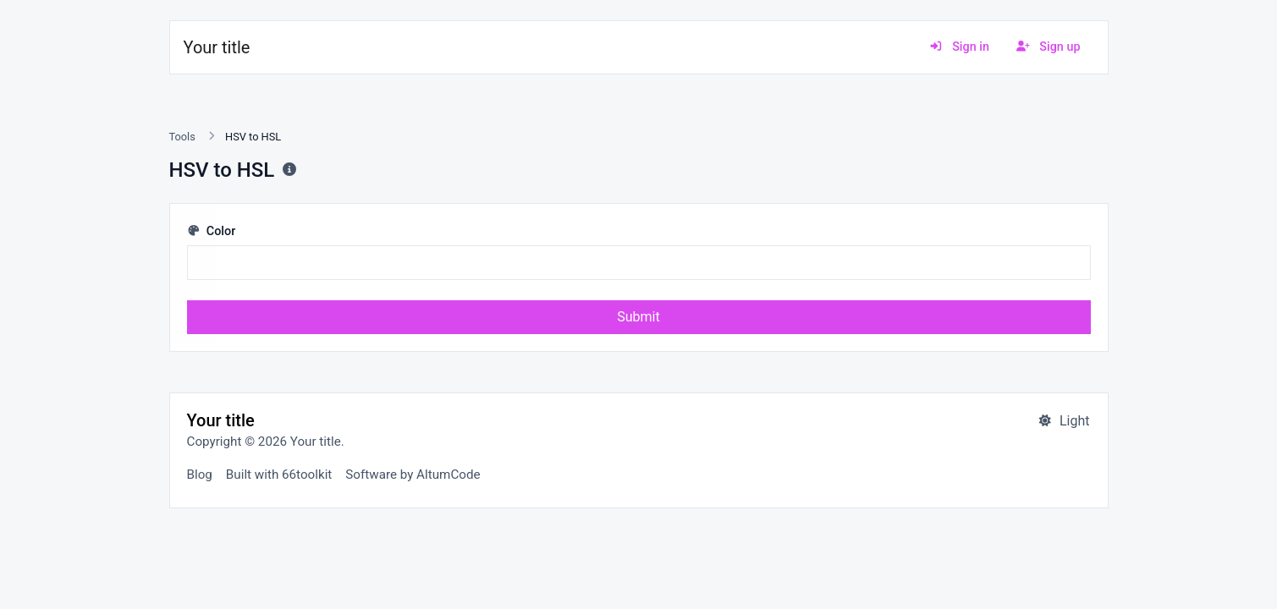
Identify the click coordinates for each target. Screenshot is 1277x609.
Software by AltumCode (412, 474)
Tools (182, 136)
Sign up (1048, 47)
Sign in (959, 47)
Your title (217, 47)
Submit (638, 317)
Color (211, 231)
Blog (199, 474)
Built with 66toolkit (279, 474)
